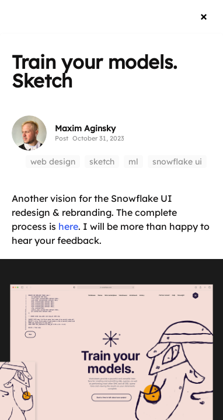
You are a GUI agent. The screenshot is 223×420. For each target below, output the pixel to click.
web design (52, 161)
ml (133, 161)
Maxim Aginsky (85, 128)
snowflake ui (177, 161)
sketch (101, 161)
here (68, 226)
